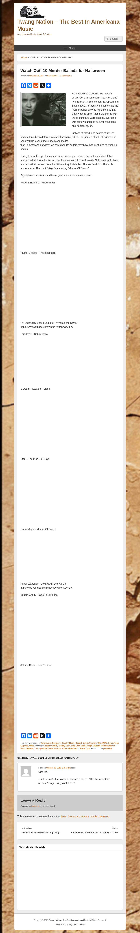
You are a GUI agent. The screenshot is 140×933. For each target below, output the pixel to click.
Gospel (79, 743)
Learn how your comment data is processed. (85, 816)
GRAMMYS (102, 743)
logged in (35, 806)
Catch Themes (79, 924)
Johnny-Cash (64, 746)
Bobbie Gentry (50, 746)
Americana (45, 743)
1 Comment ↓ (66, 76)
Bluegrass (56, 743)
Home (24, 57)
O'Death (96, 746)
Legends (24, 746)
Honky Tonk (113, 743)
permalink (107, 749)
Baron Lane (52, 76)
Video (31, 746)
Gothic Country (89, 743)
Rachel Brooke (26, 749)
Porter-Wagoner (108, 746)
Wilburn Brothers (69, 749)
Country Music (67, 743)
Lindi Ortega (86, 746)
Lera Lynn (75, 746)
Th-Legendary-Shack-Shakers (48, 749)
